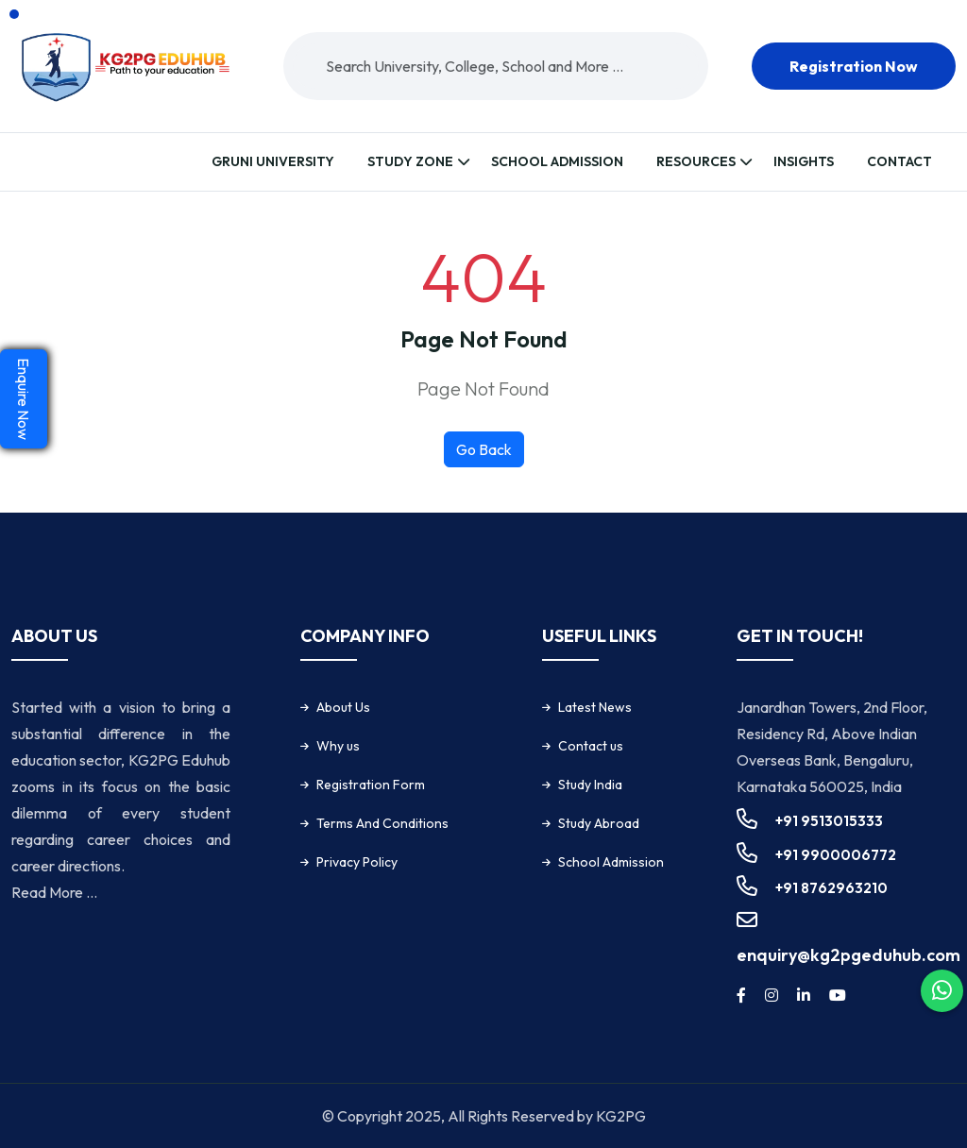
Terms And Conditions (382, 823)
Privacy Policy (357, 861)
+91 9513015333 (829, 821)
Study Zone (410, 161)
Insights (803, 161)
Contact (899, 161)
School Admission (557, 161)
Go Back (484, 449)
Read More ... (54, 892)
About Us (343, 707)
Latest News (595, 707)
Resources (696, 161)
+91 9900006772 (835, 855)
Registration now (853, 66)
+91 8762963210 (831, 888)
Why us (338, 745)
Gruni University (273, 161)
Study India (590, 784)
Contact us (590, 745)
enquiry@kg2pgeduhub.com (848, 955)
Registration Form (370, 784)
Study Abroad (598, 823)
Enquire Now (23, 399)
